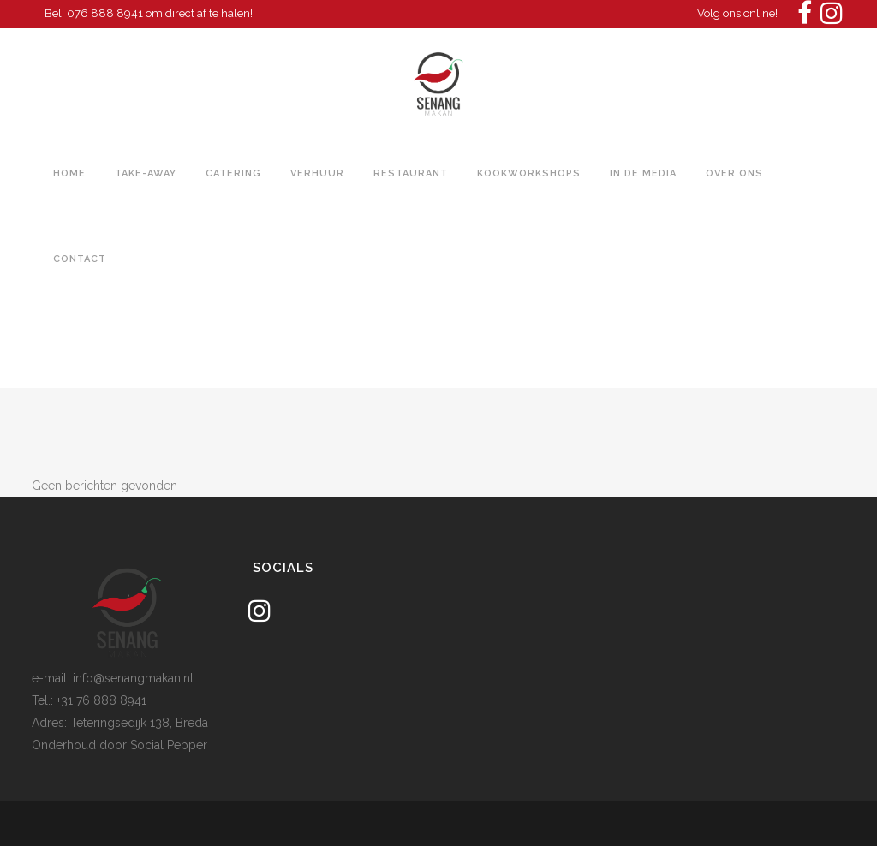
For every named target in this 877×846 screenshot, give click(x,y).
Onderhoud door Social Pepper (119, 745)
